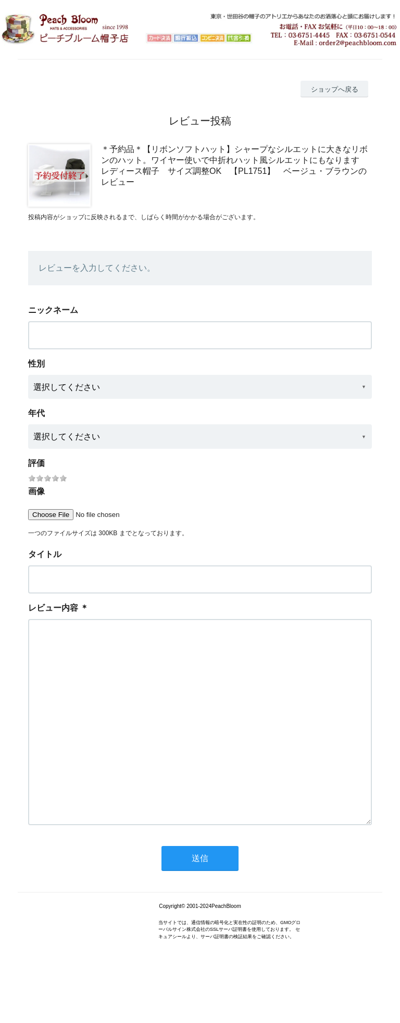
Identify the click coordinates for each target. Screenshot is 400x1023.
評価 (36, 463)
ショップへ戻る (334, 89)
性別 (36, 363)
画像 (36, 491)
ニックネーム (53, 310)
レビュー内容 (53, 607)
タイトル (44, 554)
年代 (36, 413)
